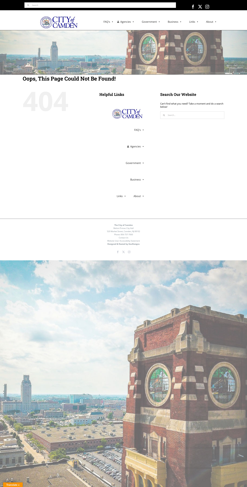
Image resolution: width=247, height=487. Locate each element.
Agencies (127, 22)
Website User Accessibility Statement (123, 240)
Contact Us (123, 237)
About (211, 22)
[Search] (100, 5)
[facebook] (193, 7)
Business (175, 22)
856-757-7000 (127, 234)
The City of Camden (123, 225)
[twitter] (200, 7)
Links (194, 22)
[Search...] (192, 115)
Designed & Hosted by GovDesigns (123, 244)
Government (151, 22)
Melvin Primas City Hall (123, 228)
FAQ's (108, 22)
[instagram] (207, 7)
